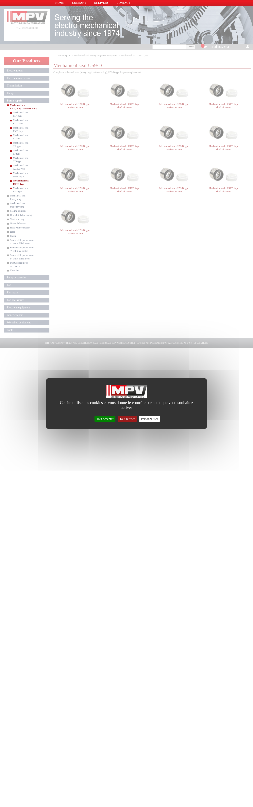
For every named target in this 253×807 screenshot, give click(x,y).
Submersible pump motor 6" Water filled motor (22, 257)
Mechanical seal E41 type (20, 190)
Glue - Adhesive (17, 223)
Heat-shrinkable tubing (21, 215)
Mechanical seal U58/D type (20, 175)
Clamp (13, 236)
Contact (123, 2)
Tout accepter (104, 418)
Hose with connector (20, 227)
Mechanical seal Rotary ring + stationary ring (23, 107)
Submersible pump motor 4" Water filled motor (22, 242)
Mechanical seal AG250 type (20, 167)
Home (59, 2)
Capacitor (14, 270)
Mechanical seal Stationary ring (17, 205)
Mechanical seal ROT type (20, 114)
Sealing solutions (18, 211)
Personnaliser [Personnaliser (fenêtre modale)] (149, 418)
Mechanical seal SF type (20, 152)
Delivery (101, 2)
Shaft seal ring (17, 219)
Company (79, 2)
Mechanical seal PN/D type (20, 129)
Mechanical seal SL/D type (20, 122)
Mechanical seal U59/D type (21, 182)
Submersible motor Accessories (19, 264)
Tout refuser (127, 418)
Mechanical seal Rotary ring (17, 197)
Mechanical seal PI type (20, 137)
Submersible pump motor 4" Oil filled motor (22, 249)
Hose (12, 231)
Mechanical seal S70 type (20, 160)
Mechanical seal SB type (20, 144)
